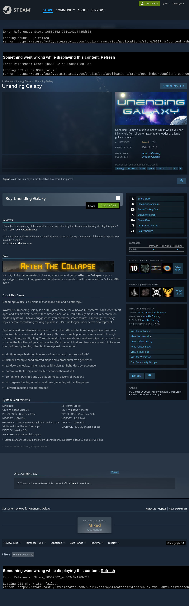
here (73, 488)
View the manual (141, 340)
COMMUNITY (65, 10)
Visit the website (141, 335)
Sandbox (161, 173)
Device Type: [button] (22, 570)
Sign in (6, 183)
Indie (142, 173)
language (177, 3)
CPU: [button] (169, 564)
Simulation (132, 173)
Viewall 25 (178, 273)
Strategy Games (24, 85)
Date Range (76, 552)
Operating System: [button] (149, 564)
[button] (108, 210)
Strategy (120, 173)
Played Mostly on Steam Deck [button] (117, 564)
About (83, 10)
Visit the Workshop (141, 361)
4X (175, 173)
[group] (94, 567)
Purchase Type (34, 552)
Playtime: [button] (89, 564)
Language (56, 552)
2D (169, 173)
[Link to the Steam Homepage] (20, 13)
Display (112, 552)
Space (151, 173)
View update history (141, 346)
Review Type (11, 552)
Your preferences (178, 513)
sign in (165, 3)
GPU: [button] (5, 570)
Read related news (141, 351)
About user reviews (156, 513)
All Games (7, 85)
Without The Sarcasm (20, 248)
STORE (48, 10)
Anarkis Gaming (151, 157)
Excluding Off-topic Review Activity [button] (60, 564)
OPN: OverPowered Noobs (23, 234)
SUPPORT (98, 10)
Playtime (96, 552)
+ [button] (180, 173)
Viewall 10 (179, 297)
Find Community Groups (144, 366)
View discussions (140, 356)
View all (115, 477)
